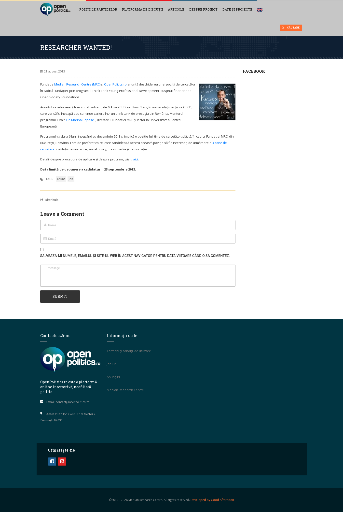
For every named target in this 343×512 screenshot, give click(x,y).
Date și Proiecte (237, 9)
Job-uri (111, 364)
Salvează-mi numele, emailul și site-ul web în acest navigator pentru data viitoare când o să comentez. (135, 256)
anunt (61, 179)
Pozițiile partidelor (98, 9)
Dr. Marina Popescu (81, 120)
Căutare (291, 27)
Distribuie (49, 200)
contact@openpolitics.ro (72, 402)
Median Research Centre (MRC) (77, 84)
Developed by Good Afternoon (212, 500)
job (71, 179)
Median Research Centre (125, 390)
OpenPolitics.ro (115, 84)
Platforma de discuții (142, 9)
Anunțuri (113, 377)
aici (135, 159)
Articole (176, 9)
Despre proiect (203, 9)
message (137, 276)
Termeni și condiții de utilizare (129, 351)
